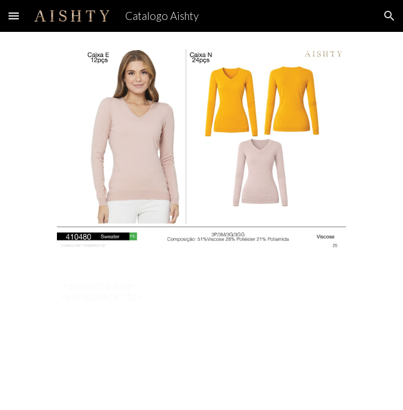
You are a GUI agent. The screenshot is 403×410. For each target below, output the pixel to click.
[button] (13, 15)
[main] (201, 292)
